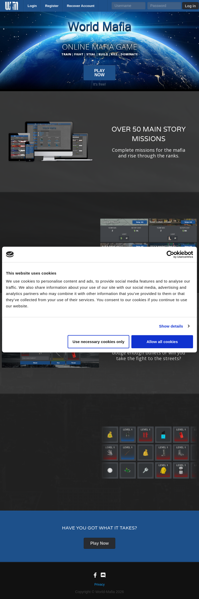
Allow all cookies (162, 341)
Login (32, 6)
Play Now (99, 543)
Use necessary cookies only (98, 341)
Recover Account (80, 6)
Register (52, 6)
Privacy (99, 584)
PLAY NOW (99, 73)
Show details (171, 326)
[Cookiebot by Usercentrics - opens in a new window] (170, 254)
